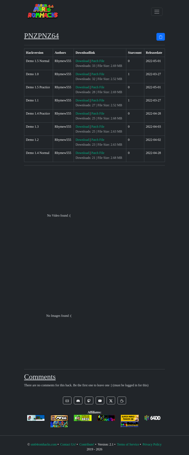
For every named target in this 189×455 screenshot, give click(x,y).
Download (82, 61)
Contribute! (86, 444)
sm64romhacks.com (44, 444)
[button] (67, 400)
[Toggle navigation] (156, 12)
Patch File (97, 61)
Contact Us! (68, 444)
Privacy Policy (152, 444)
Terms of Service (128, 444)
